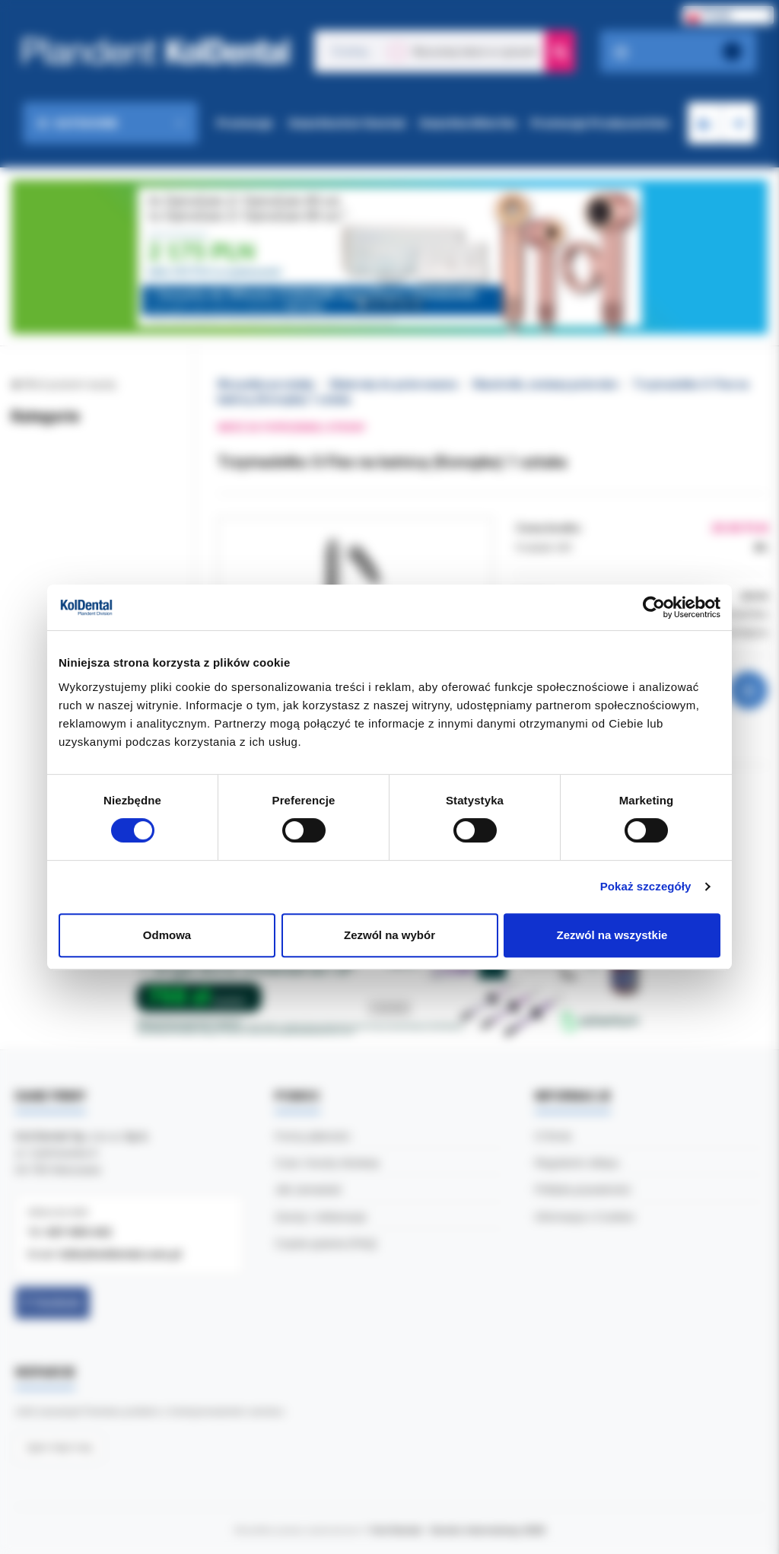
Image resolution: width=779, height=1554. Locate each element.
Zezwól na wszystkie (612, 934)
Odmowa (167, 934)
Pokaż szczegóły (646, 886)
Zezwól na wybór (389, 934)
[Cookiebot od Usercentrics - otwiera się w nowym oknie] (653, 607)
